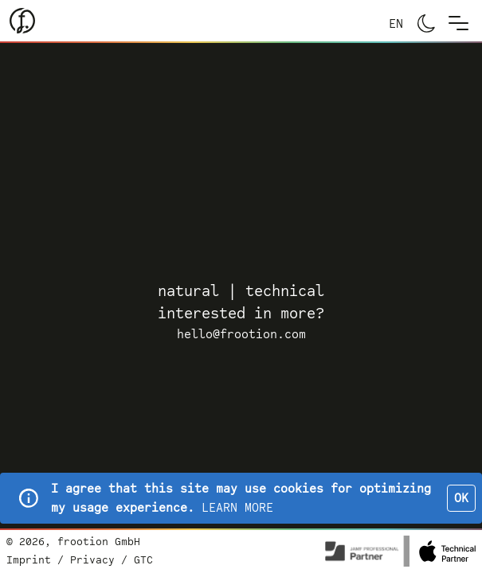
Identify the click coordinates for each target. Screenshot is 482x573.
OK (461, 498)
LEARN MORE (237, 508)
